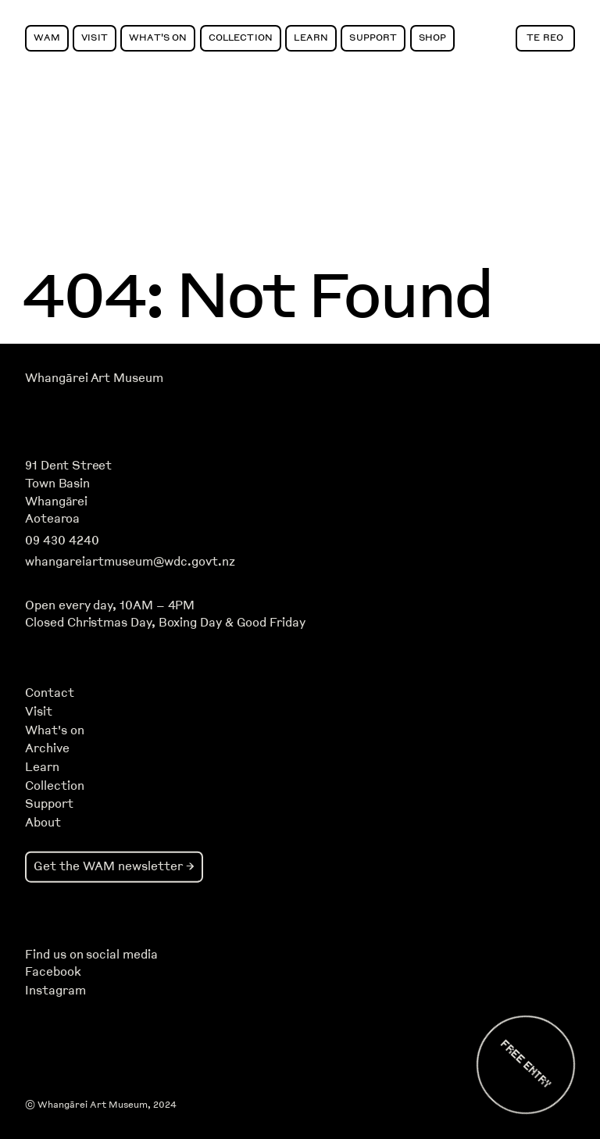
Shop (433, 37)
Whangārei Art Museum (93, 378)
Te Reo (545, 37)
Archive (47, 748)
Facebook (52, 971)
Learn (311, 37)
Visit (94, 37)
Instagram (55, 990)
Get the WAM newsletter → (114, 866)
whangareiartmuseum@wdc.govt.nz (130, 561)
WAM (46, 37)
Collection (241, 37)
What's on (54, 730)
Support (373, 37)
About (43, 822)
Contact (49, 693)
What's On (158, 37)
